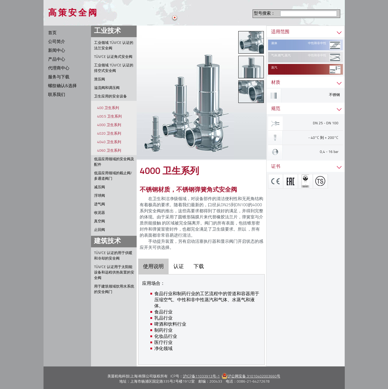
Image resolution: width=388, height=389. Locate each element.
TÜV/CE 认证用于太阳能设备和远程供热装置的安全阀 (114, 272)
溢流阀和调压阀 (107, 88)
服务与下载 (58, 77)
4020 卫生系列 (109, 134)
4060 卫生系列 (109, 151)
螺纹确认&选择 (62, 86)
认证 (178, 266)
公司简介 (56, 42)
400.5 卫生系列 (109, 116)
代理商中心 (58, 68)
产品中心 (56, 59)
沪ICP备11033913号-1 (201, 376)
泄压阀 (99, 79)
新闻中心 (56, 50)
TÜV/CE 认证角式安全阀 (113, 57)
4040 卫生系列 (109, 142)
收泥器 (99, 213)
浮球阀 (99, 196)
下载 (199, 266)
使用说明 (153, 266)
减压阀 (99, 187)
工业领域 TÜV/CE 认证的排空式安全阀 (113, 68)
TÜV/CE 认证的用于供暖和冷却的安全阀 (113, 255)
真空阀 (99, 221)
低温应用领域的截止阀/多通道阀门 (113, 176)
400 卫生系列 (108, 108)
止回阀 (99, 230)
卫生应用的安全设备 (110, 96)
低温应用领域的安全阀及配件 (114, 162)
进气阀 (99, 204)
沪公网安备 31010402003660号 (251, 376)
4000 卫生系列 (109, 125)
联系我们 (56, 95)
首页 (52, 33)
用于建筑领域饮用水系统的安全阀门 (114, 289)
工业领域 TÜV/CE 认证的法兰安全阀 (113, 45)
